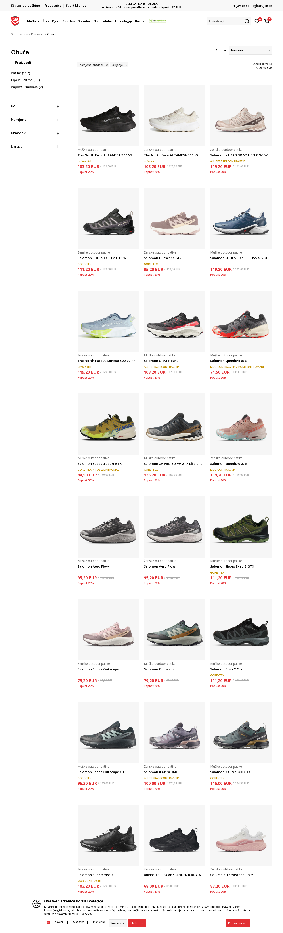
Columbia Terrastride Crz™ (231, 874)
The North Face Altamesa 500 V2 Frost (108, 360)
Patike (20, 73)
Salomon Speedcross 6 (228, 360)
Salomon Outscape (159, 669)
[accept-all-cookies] (238, 923)
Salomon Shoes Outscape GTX (102, 772)
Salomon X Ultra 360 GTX (230, 772)
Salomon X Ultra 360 (160, 772)
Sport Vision (19, 34)
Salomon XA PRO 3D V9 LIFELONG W (239, 155)
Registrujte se (261, 6)
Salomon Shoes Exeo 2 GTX (232, 566)
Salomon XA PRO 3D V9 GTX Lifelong (173, 463)
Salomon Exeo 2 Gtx (226, 669)
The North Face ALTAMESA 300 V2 (105, 155)
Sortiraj (221, 50)
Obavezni (58, 922)
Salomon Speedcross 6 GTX (100, 463)
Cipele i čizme (25, 80)
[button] (229, 21)
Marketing (99, 922)
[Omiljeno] (257, 21)
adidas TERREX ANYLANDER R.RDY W (172, 874)
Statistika (78, 922)
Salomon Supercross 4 (95, 874)
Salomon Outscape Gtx (162, 258)
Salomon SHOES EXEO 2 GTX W (102, 258)
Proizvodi (37, 34)
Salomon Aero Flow (93, 566)
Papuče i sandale (27, 87)
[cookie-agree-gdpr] (137, 923)
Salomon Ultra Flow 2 (161, 360)
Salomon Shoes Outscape (98, 669)
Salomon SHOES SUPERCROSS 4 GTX (238, 258)
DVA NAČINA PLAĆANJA (141, 4)
